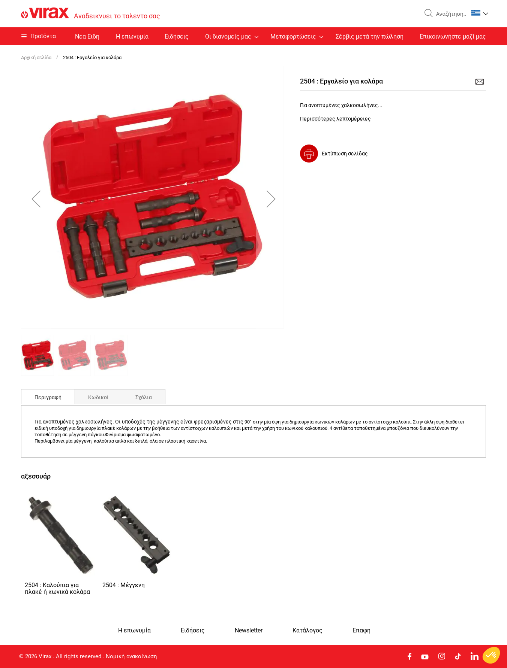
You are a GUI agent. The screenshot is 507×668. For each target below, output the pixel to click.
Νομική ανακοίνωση (131, 656)
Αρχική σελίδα (36, 57)
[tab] (48, 396)
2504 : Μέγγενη (123, 585)
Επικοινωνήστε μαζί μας (453, 36)
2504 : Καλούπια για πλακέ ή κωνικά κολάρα (57, 588)
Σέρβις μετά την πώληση (370, 36)
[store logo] (90, 13)
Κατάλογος (307, 630)
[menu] (254, 36)
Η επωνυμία (132, 36)
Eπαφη (361, 630)
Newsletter (248, 630)
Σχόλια (143, 397)
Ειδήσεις (177, 36)
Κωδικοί (98, 397)
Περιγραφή (48, 397)
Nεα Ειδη (87, 36)
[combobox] (449, 14)
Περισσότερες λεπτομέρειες (335, 119)
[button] (479, 13)
